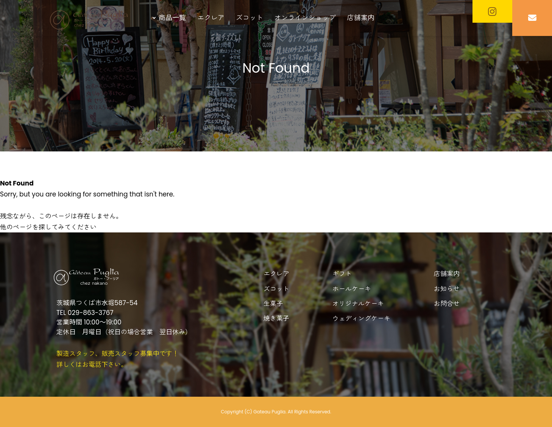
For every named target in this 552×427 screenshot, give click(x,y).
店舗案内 (360, 17)
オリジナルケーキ (358, 303)
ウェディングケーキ (361, 318)
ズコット (249, 17)
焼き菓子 (276, 318)
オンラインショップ (305, 17)
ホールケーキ (351, 288)
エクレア (211, 17)
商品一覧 (172, 17)
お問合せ (447, 303)
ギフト (342, 273)
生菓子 (273, 303)
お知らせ (447, 288)
